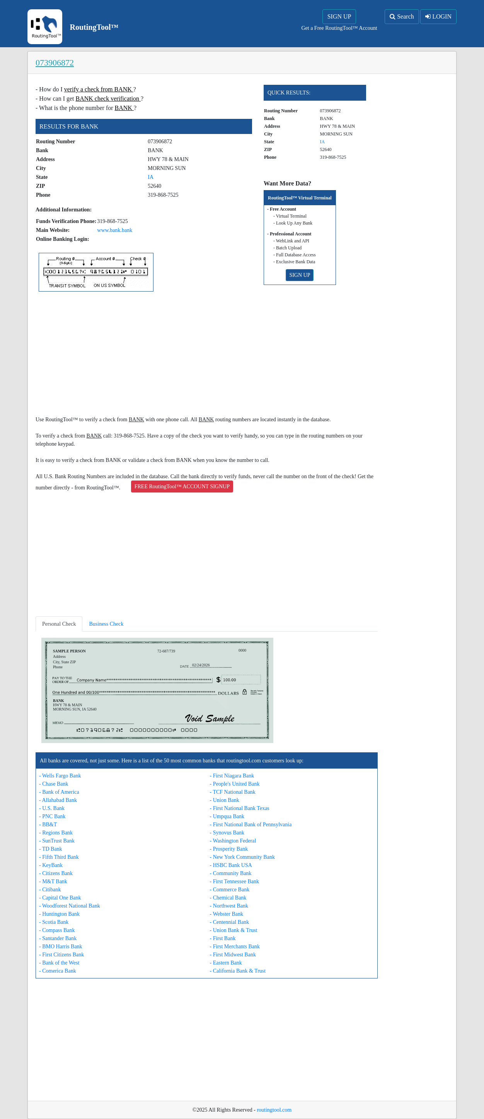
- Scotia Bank (53, 922)
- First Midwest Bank (233, 955)
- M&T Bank (53, 881)
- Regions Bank (56, 833)
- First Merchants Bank (235, 946)
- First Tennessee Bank (234, 881)
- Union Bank (224, 800)
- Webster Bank (226, 914)
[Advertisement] (207, 355)
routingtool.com (274, 1110)
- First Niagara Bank (232, 776)
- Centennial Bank (229, 922)
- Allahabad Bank (58, 800)
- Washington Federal (233, 841)
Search (402, 16)
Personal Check (59, 624)
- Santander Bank (58, 938)
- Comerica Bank (57, 971)
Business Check (106, 624)
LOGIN (438, 16)
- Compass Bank (57, 930)
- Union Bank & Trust (233, 930)
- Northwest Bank (229, 906)
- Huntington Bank (59, 914)
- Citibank (50, 889)
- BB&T (48, 824)
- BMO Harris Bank (60, 946)
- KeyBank (51, 865)
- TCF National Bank (233, 792)
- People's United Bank (235, 784)
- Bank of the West (59, 963)
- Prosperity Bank (229, 849)
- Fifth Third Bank (59, 857)
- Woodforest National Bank (69, 906)
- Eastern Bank (226, 963)
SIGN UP (339, 16)
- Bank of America (59, 792)
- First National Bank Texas (239, 808)
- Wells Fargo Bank (60, 776)
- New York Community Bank (242, 857)
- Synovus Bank (227, 833)
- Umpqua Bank (227, 816)
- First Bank (223, 938)
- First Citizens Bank (61, 955)
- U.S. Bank (52, 808)
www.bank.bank (114, 230)
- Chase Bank (53, 784)
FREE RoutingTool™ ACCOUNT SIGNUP (182, 486)
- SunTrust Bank (57, 841)
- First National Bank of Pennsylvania (251, 824)
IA (150, 177)
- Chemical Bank (228, 898)
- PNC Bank (52, 816)
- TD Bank (50, 849)
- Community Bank (231, 873)
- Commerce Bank (230, 889)
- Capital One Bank (60, 898)
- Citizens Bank (56, 873)
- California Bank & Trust (238, 971)
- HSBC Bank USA (231, 865)
